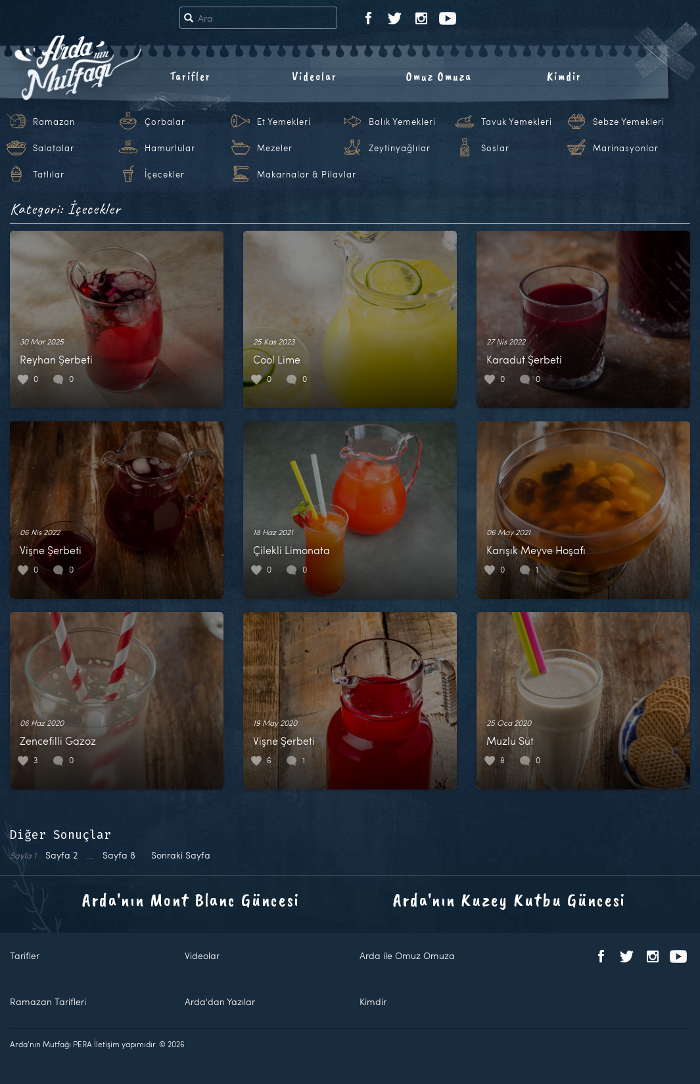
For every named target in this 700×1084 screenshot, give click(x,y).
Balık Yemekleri (402, 122)
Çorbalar (165, 122)
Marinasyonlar (626, 148)
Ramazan (54, 122)
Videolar (314, 76)
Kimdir (564, 76)
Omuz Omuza (439, 76)
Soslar (495, 148)
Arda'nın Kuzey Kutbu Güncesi (509, 899)
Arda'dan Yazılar (220, 1001)
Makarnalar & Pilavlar (306, 174)
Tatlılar (48, 174)
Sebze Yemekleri (629, 122)
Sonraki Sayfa (180, 855)
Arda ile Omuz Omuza (407, 955)
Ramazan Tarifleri (48, 1001)
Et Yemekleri (284, 122)
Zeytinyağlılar (400, 148)
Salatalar (53, 148)
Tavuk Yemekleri (516, 122)
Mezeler (274, 148)
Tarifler (190, 76)
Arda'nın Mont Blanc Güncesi (191, 899)
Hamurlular (170, 148)
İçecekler (165, 174)
